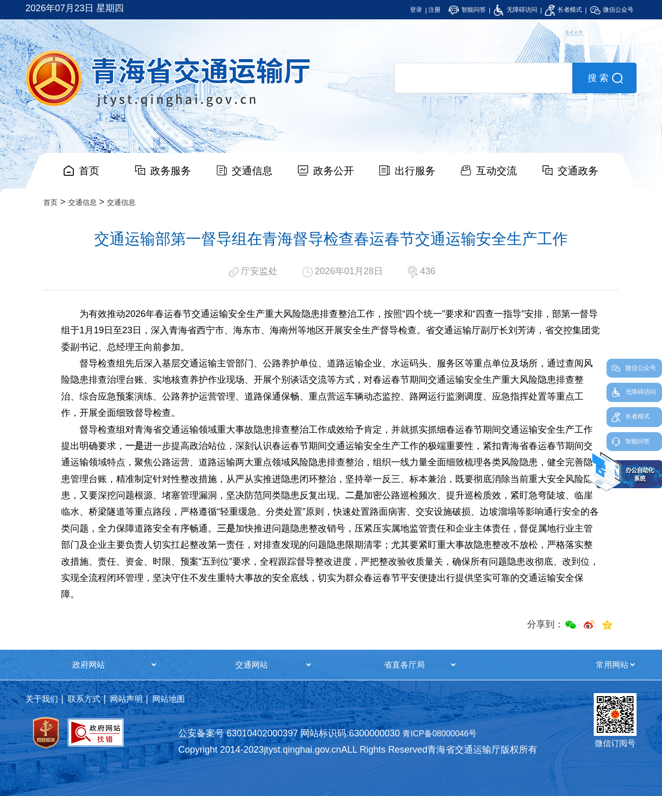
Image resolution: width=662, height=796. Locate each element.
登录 (416, 9)
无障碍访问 (515, 9)
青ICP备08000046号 (439, 733)
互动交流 (496, 170)
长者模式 (563, 9)
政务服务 (170, 170)
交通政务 (578, 170)
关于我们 (41, 699)
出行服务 (415, 170)
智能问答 (467, 9)
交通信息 (252, 170)
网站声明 (126, 699)
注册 (434, 9)
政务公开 (333, 170)
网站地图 (168, 699)
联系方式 (84, 699)
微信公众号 (611, 9)
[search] (483, 78)
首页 (89, 170)
